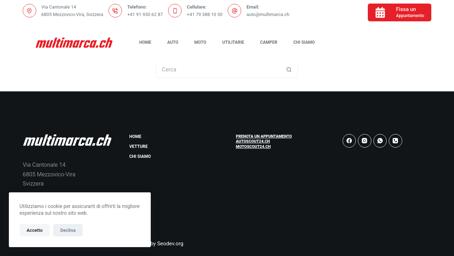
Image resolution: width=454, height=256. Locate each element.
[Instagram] (364, 141)
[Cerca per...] (218, 69)
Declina (68, 230)
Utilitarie (233, 42)
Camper (268, 42)
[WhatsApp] (380, 141)
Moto (200, 42)
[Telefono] (395, 141)
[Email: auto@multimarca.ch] (234, 10)
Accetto (35, 230)
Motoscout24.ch (253, 146)
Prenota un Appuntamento (264, 136)
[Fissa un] (399, 12)
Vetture (138, 146)
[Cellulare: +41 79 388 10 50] (175, 10)
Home (145, 42)
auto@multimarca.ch (268, 14)
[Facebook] (349, 141)
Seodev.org (170, 243)
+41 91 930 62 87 (145, 14)
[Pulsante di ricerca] (289, 69)
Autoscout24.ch (253, 141)
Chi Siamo (304, 42)
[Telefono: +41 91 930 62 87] (115, 10)
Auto (172, 42)
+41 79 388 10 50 (205, 14)
